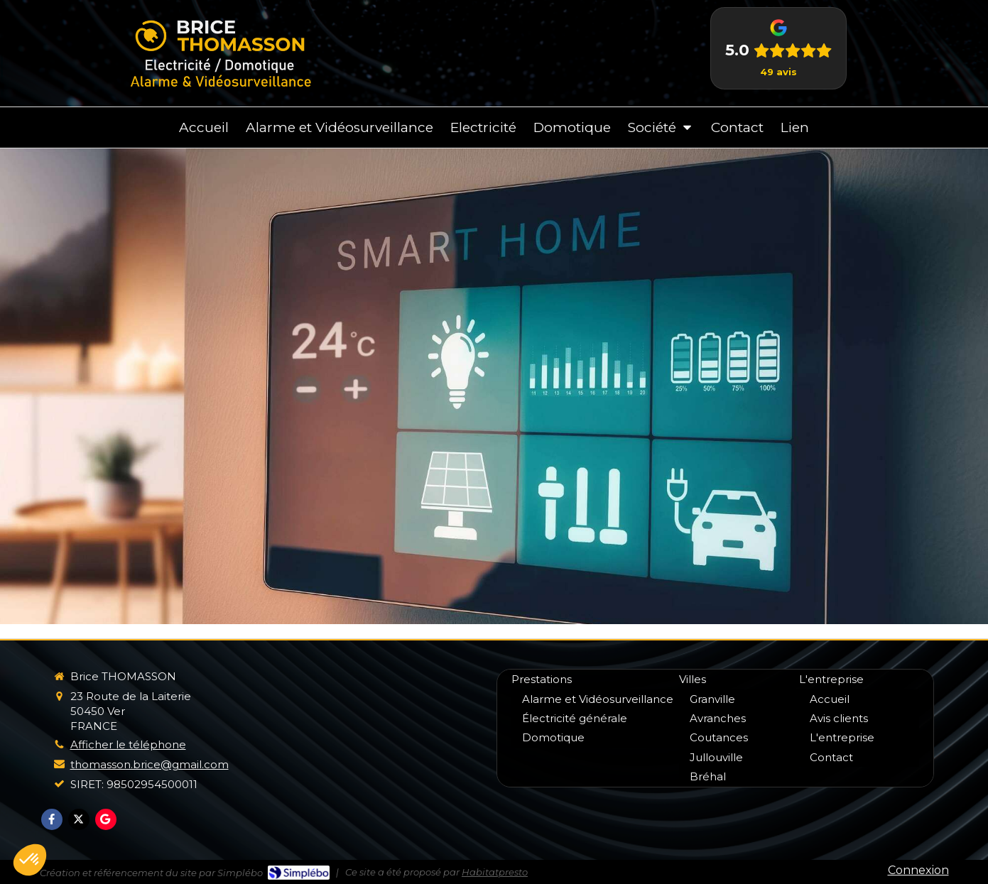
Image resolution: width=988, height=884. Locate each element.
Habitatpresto (495, 872)
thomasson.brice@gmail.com (149, 764)
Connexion (918, 870)
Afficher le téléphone (128, 744)
